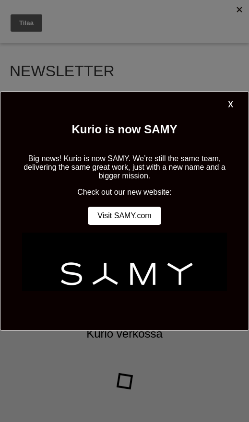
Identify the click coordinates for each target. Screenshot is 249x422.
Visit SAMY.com (124, 215)
